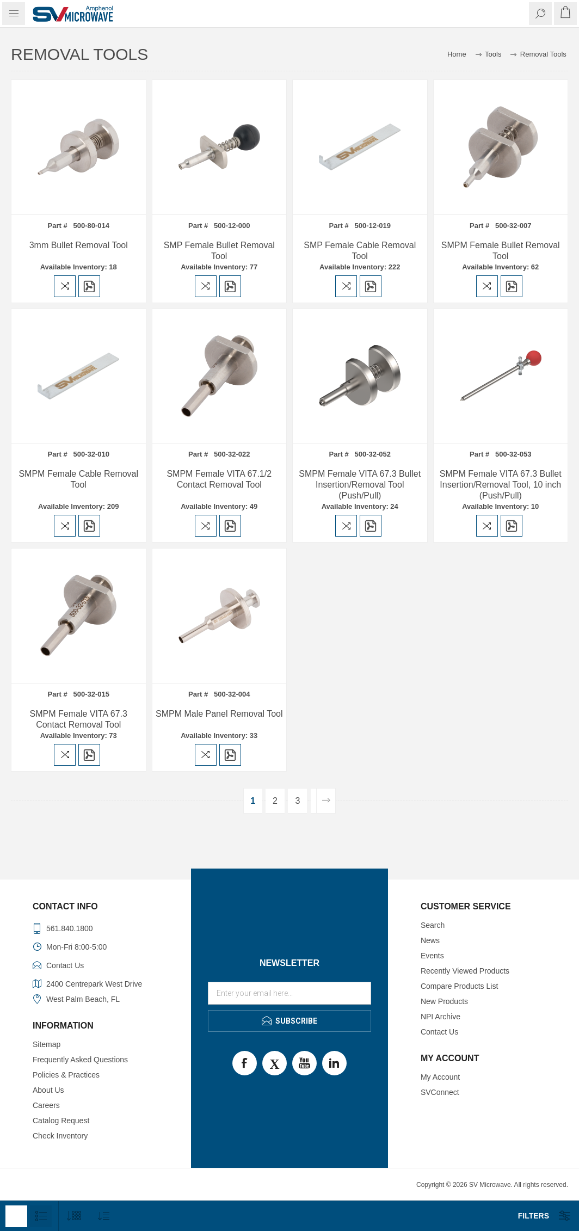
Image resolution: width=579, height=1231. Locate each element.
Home (456, 54)
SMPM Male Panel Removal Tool (219, 713)
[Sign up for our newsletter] (289, 993)
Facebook (244, 1063)
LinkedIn (334, 1063)
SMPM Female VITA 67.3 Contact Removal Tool (78, 719)
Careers (46, 1105)
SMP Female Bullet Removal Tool (219, 251)
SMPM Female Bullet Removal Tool (500, 251)
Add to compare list (65, 286)
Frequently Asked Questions (80, 1059)
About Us (48, 1090)
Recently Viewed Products (465, 971)
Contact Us (439, 1031)
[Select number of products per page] (74, 1216)
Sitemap (46, 1044)
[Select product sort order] (104, 1216)
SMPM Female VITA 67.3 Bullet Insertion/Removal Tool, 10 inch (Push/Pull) (501, 484)
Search (433, 925)
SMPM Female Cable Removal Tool (78, 479)
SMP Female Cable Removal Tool (360, 251)
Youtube (304, 1063)
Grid (16, 1216)
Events (432, 955)
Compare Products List (459, 986)
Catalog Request (61, 1120)
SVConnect (440, 1092)
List (41, 1216)
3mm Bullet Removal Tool (78, 245)
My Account (440, 1077)
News (430, 940)
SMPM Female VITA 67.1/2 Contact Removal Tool (219, 479)
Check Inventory (60, 1135)
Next (325, 801)
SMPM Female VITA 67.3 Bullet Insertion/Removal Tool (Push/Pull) (360, 484)
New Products (444, 1001)
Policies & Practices (66, 1074)
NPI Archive (440, 1016)
